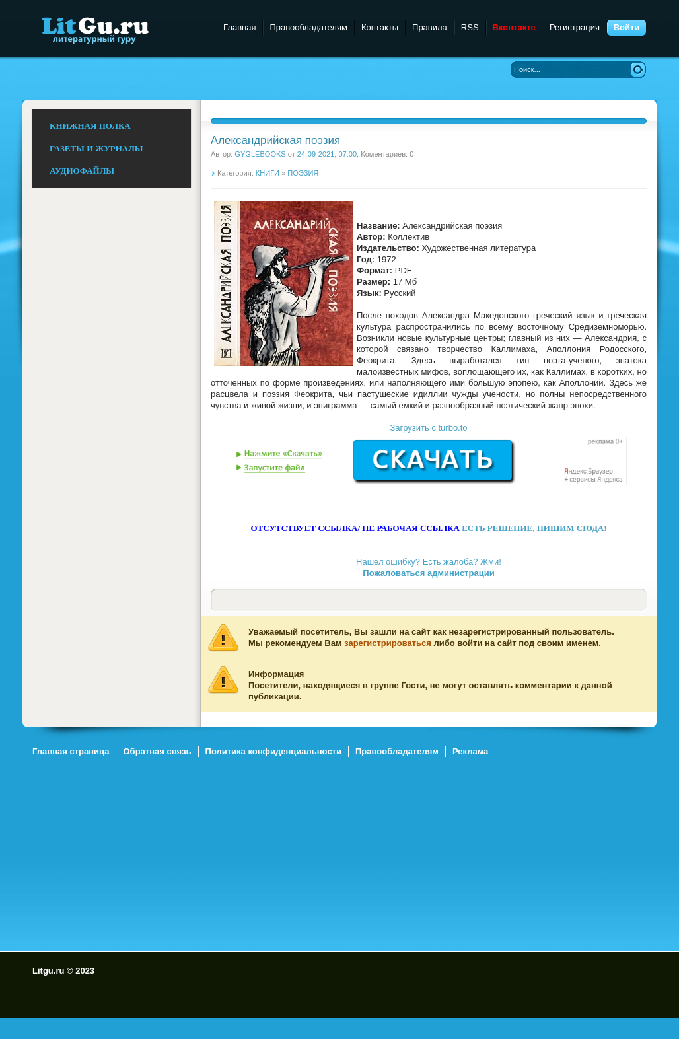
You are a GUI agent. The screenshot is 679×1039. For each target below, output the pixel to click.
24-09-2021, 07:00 (327, 154)
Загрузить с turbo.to (428, 428)
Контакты (379, 27)
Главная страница (70, 751)
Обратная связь (157, 751)
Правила (429, 27)
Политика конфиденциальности (273, 751)
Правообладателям (308, 27)
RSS (470, 27)
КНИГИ (267, 173)
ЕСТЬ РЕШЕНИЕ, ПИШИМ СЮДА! (534, 528)
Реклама (470, 751)
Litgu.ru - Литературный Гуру (119, 29)
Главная (239, 27)
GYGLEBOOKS (259, 154)
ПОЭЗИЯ (302, 173)
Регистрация (575, 27)
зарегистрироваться (387, 643)
